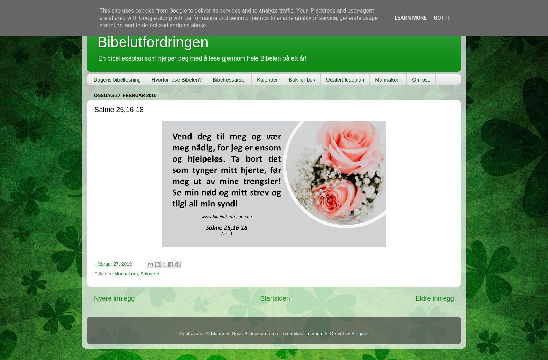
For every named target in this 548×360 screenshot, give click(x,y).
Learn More (411, 18)
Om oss (421, 80)
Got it (442, 18)
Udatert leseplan (345, 80)
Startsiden (275, 298)
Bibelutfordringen (153, 42)
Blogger (360, 333)
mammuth (317, 333)
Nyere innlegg (114, 298)
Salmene (149, 273)
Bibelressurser (229, 80)
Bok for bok (302, 80)
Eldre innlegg (435, 298)
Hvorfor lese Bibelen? (177, 80)
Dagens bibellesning (117, 80)
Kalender (267, 80)
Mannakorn (388, 80)
